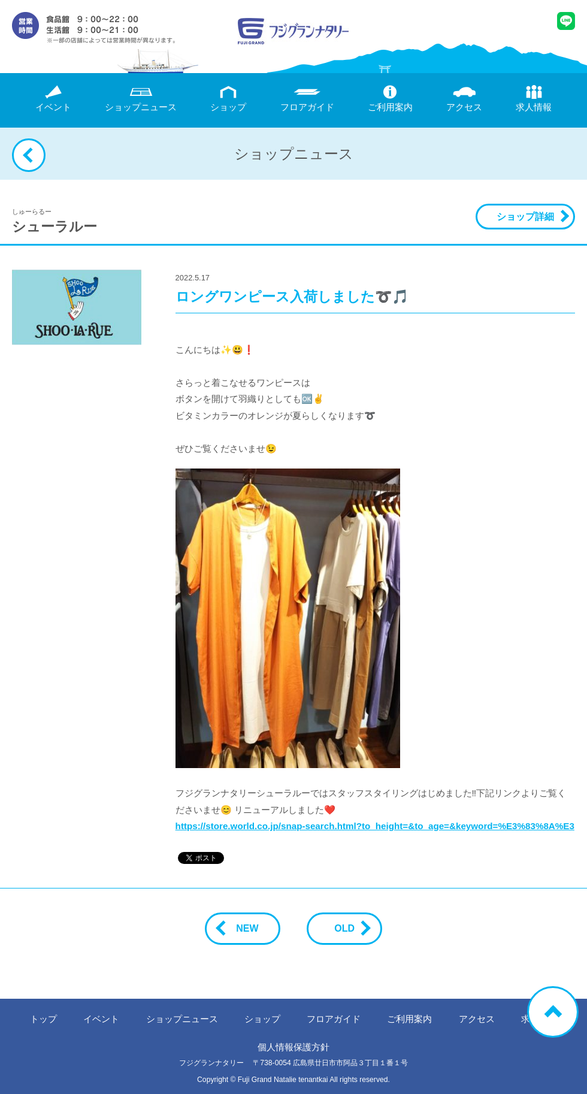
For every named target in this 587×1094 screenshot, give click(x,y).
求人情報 (534, 98)
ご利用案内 (390, 98)
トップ (43, 1019)
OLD (349, 928)
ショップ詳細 (525, 216)
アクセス (464, 98)
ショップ (228, 98)
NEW (242, 928)
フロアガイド (307, 98)
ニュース (141, 98)
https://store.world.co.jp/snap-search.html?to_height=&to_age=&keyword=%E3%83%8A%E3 (375, 826)
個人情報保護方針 (293, 1047)
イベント (53, 98)
